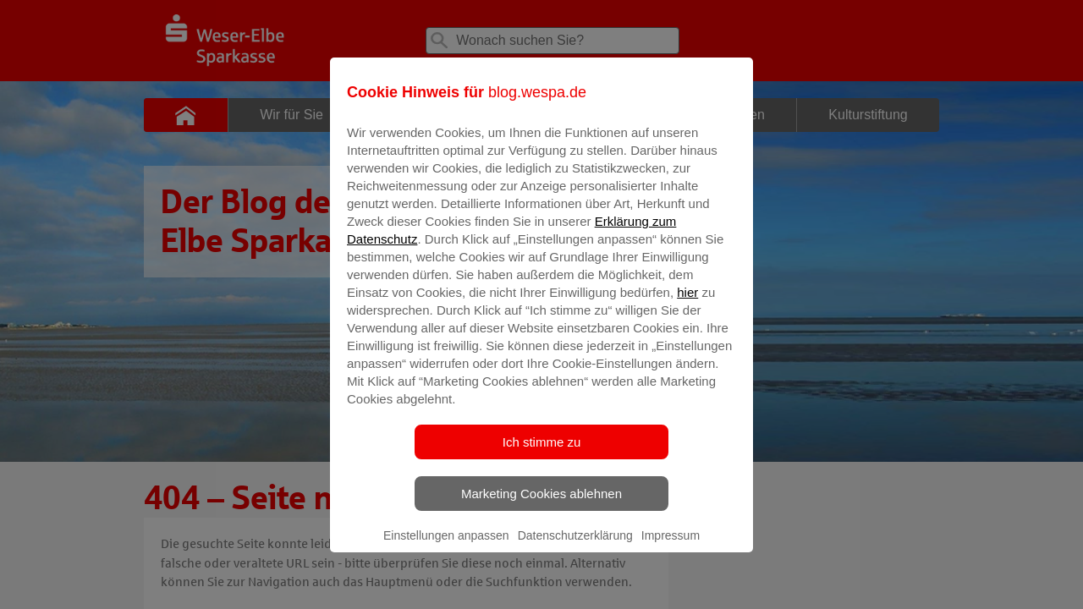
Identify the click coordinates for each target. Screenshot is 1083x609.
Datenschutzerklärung (575, 547)
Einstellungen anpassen (446, 547)
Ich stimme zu (542, 454)
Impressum (670, 547)
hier (687, 304)
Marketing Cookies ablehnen (541, 505)
